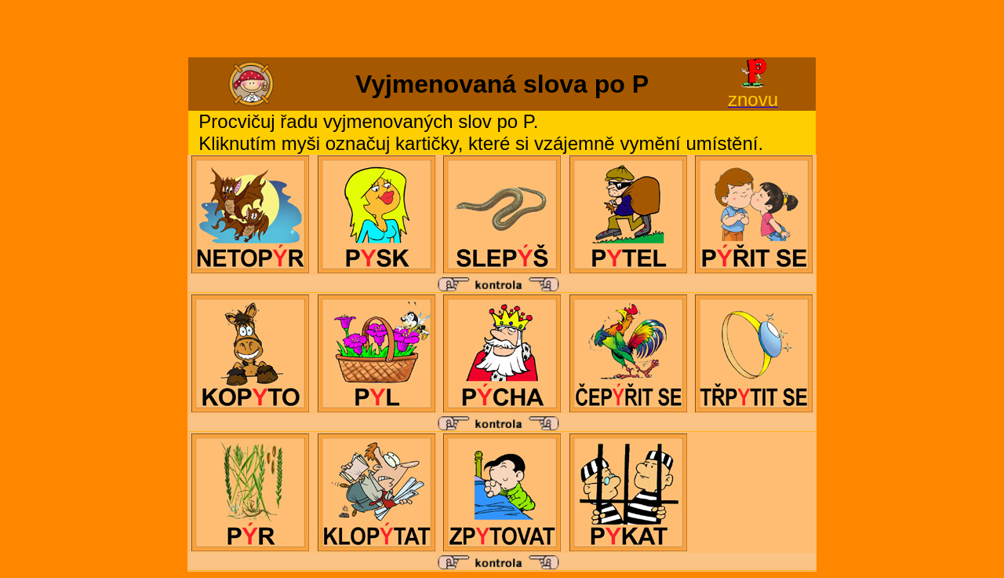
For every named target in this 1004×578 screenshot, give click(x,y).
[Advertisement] (502, 29)
